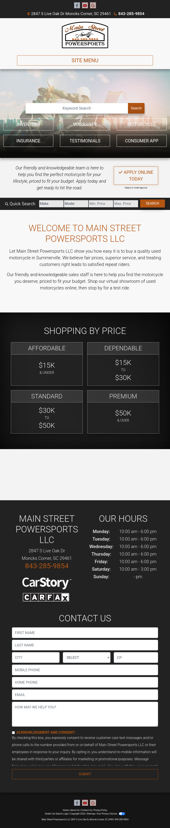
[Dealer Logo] (85, 35)
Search (136, 108)
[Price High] (125, 203)
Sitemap (91, 813)
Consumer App (141, 140)
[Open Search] (76, 108)
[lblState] (86, 657)
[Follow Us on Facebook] (77, 5)
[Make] (51, 203)
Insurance (28, 140)
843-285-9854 (131, 13)
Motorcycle (142, 124)
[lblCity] (36, 657)
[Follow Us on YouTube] (85, 5)
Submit (85, 774)
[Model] (76, 203)
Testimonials (85, 140)
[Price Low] (101, 203)
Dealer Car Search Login (57, 813)
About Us (74, 810)
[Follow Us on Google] (93, 5)
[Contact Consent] (13, 732)
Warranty (85, 124)
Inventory (28, 124)
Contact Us (86, 810)
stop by (95, 288)
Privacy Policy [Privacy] (100, 810)
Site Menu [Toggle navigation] (85, 60)
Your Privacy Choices (111, 813)
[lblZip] (136, 657)
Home (66, 810)
